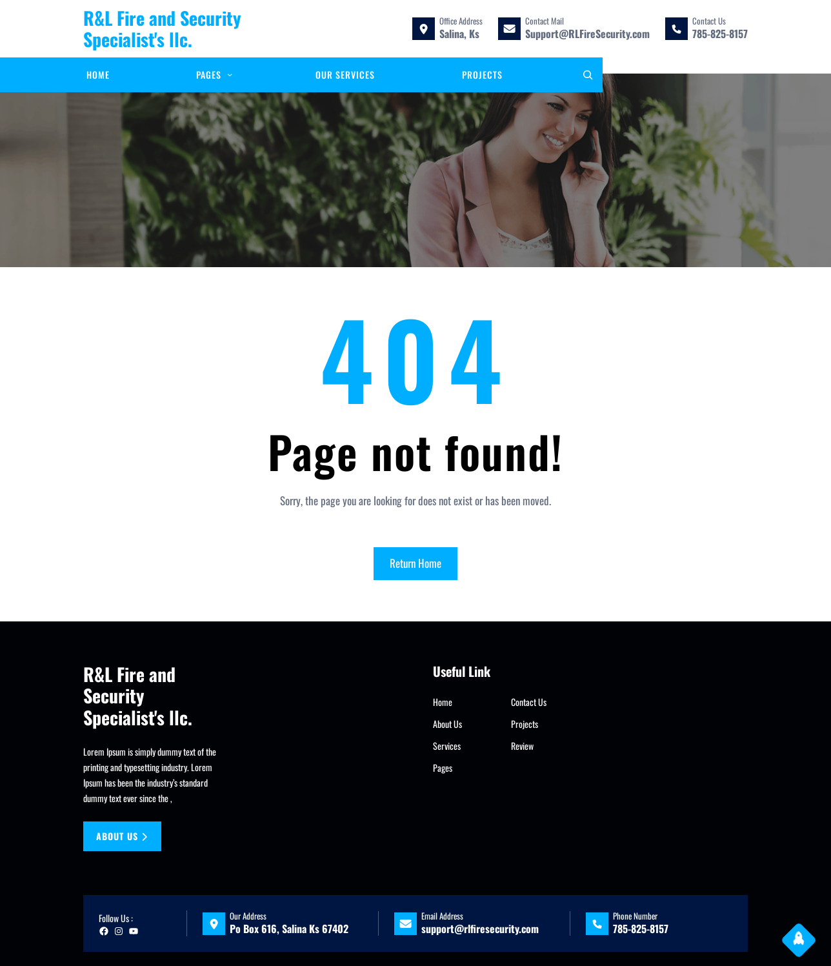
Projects (524, 723)
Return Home (415, 563)
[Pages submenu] (229, 74)
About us (122, 836)
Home (442, 702)
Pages (442, 767)
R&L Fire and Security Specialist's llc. (162, 29)
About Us (447, 723)
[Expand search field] (588, 74)
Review (522, 745)
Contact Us (528, 702)
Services (447, 745)
